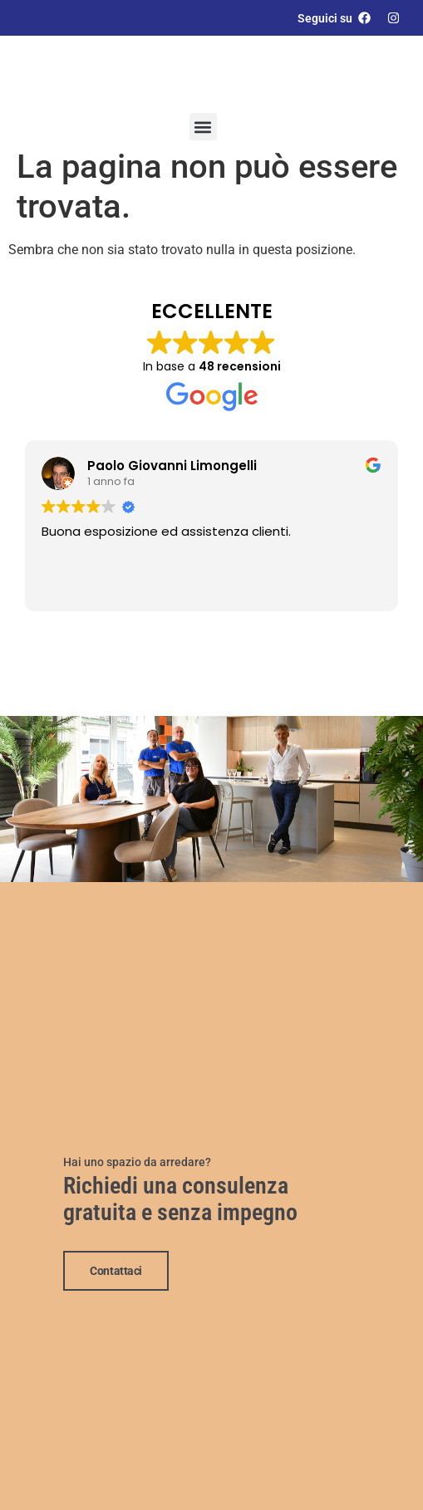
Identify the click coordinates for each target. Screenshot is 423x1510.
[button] (203, 126)
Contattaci (116, 1269)
